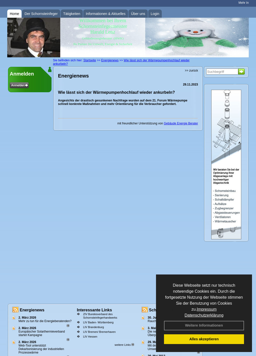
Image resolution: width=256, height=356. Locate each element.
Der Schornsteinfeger (41, 14)
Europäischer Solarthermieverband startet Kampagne (41, 333)
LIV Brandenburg (93, 327)
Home (14, 14)
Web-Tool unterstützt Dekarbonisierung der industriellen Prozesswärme (41, 349)
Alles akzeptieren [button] (204, 339)
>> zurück (191, 70)
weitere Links (124, 344)
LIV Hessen (90, 336)
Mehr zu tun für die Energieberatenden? (45, 321)
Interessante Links (94, 310)
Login (155, 14)
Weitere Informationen (204, 325)
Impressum (206, 309)
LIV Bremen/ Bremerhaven (99, 331)
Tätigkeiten (71, 14)
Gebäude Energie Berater (181, 123)
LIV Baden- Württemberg (98, 322)
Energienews (32, 310)
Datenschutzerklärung (204, 315)
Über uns (138, 14)
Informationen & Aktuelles (106, 14)
